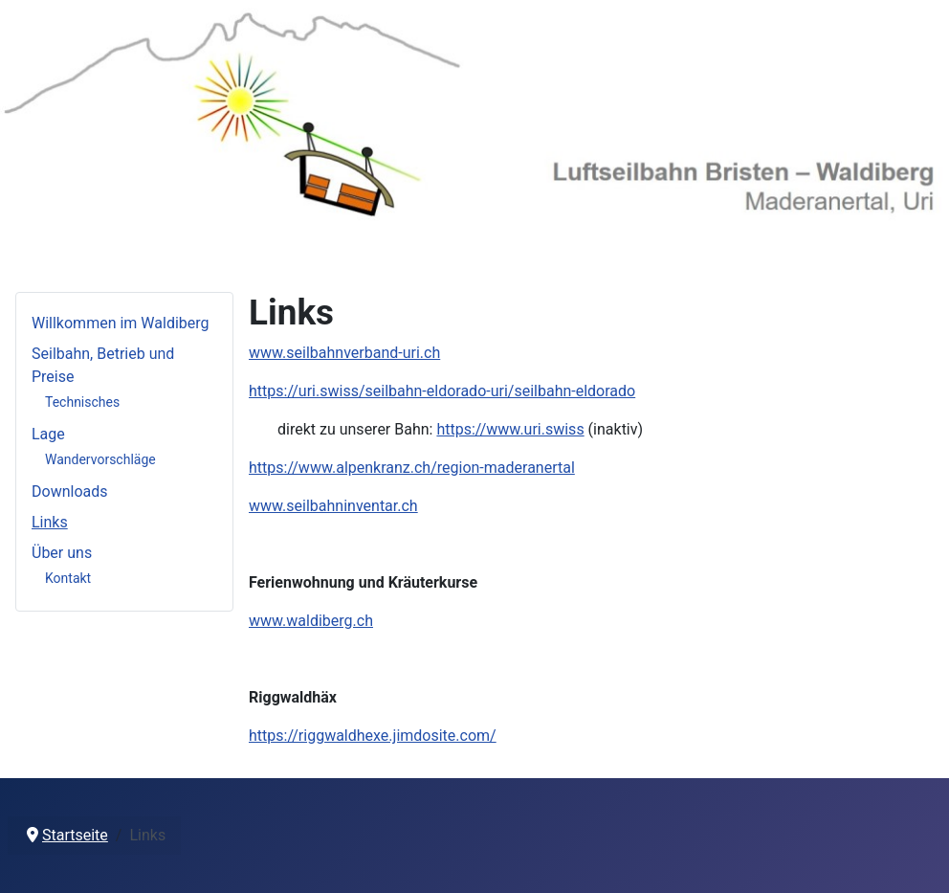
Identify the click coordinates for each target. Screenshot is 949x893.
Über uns (62, 553)
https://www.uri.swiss (510, 429)
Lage (48, 434)
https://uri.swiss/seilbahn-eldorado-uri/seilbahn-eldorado (442, 391)
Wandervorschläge (100, 459)
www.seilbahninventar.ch (333, 506)
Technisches (82, 402)
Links (50, 522)
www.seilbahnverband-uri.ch (344, 353)
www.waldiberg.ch (311, 621)
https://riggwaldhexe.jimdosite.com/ (373, 735)
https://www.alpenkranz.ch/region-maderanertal (412, 467)
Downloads (69, 491)
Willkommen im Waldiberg (121, 323)
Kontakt (68, 578)
